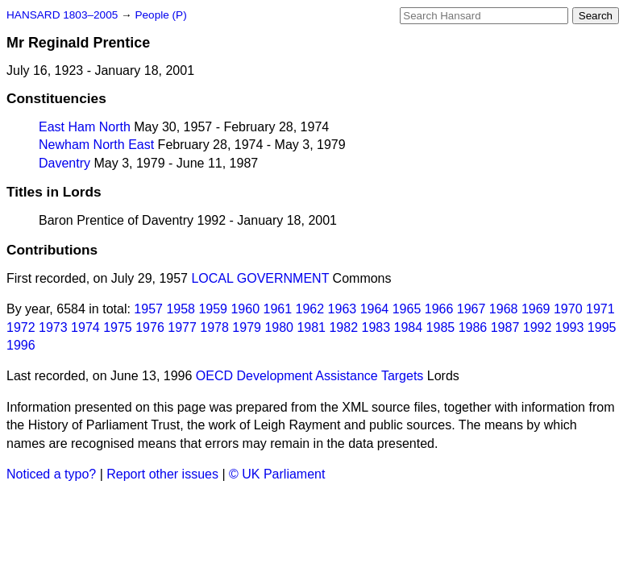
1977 (182, 327)
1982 (343, 327)
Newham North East (96, 144)
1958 (180, 309)
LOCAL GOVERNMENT (260, 278)
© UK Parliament (277, 474)
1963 (342, 309)
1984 (408, 327)
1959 (212, 309)
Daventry (64, 163)
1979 (246, 327)
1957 (148, 309)
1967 (471, 309)
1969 (535, 309)
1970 (568, 309)
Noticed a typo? (51, 474)
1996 (20, 345)
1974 (85, 327)
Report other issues (162, 474)
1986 (473, 327)
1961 (278, 309)
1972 (20, 327)
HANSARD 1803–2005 (62, 15)
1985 (440, 327)
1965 (407, 309)
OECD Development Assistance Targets (310, 376)
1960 (245, 309)
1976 (149, 327)
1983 (376, 327)
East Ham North (85, 127)
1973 (53, 327)
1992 (537, 327)
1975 (117, 327)
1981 (311, 327)
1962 (310, 309)
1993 (569, 327)
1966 (439, 309)
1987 (505, 327)
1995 (602, 327)
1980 (278, 327)
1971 (600, 309)
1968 (503, 309)
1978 (214, 327)
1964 (374, 309)
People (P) (160, 15)
